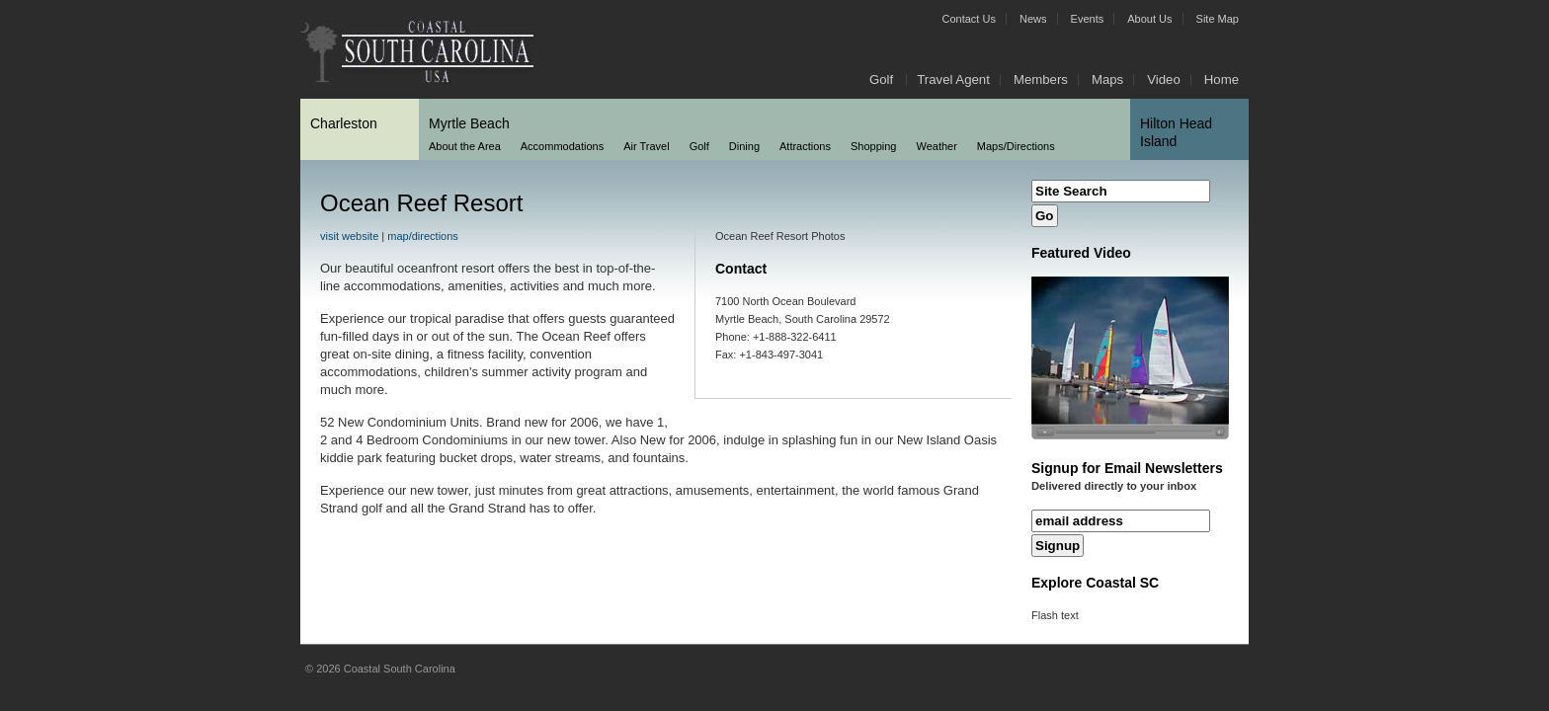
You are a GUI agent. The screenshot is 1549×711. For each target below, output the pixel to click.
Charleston (343, 123)
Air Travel (646, 146)
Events (1087, 19)
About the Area (465, 146)
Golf (881, 79)
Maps (1107, 79)
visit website (349, 236)
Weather (936, 146)
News (1033, 19)
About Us (1149, 19)
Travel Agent (953, 79)
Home (1221, 79)
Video (1164, 79)
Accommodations (562, 146)
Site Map (1217, 19)
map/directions (422, 236)
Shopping (874, 146)
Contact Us (969, 19)
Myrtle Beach (469, 123)
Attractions (805, 146)
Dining (744, 146)
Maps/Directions (1016, 146)
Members (1041, 79)
